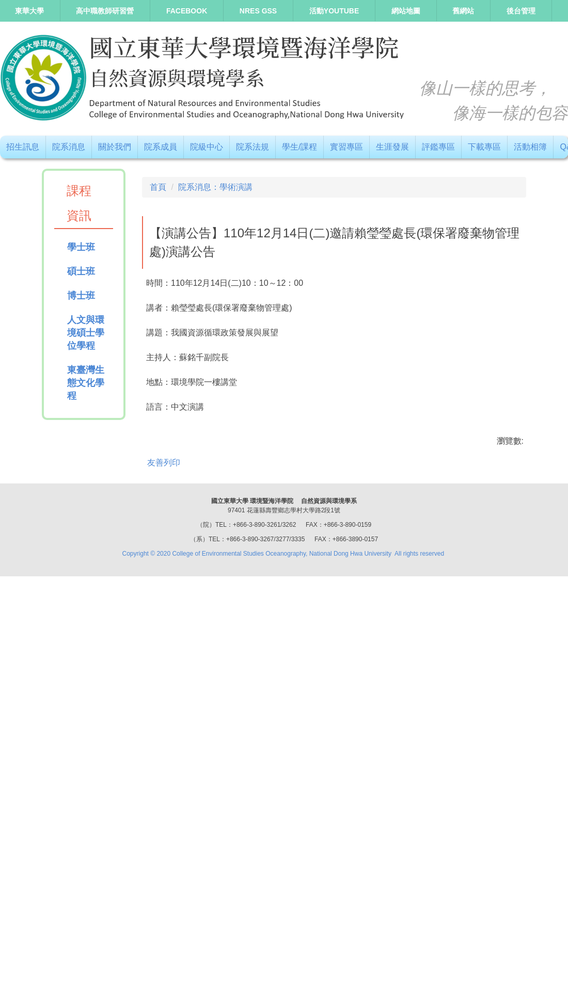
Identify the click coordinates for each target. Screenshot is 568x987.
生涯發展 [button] (392, 146)
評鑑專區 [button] (438, 146)
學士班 (81, 247)
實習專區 (346, 146)
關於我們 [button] (114, 146)
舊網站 (463, 11)
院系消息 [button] (68, 146)
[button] (155, 467)
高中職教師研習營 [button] (105, 11)
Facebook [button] (186, 11)
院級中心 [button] (206, 146)
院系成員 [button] (160, 146)
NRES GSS (258, 11)
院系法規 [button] (252, 146)
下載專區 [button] (484, 146)
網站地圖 (405, 11)
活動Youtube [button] (334, 11)
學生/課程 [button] (299, 146)
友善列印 (163, 842)
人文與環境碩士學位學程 (85, 333)
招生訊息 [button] (22, 146)
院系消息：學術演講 (215, 187)
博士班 (81, 295)
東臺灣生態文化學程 (85, 383)
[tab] (297, 652)
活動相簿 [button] (530, 146)
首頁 (158, 187)
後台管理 (521, 11)
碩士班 (81, 271)
